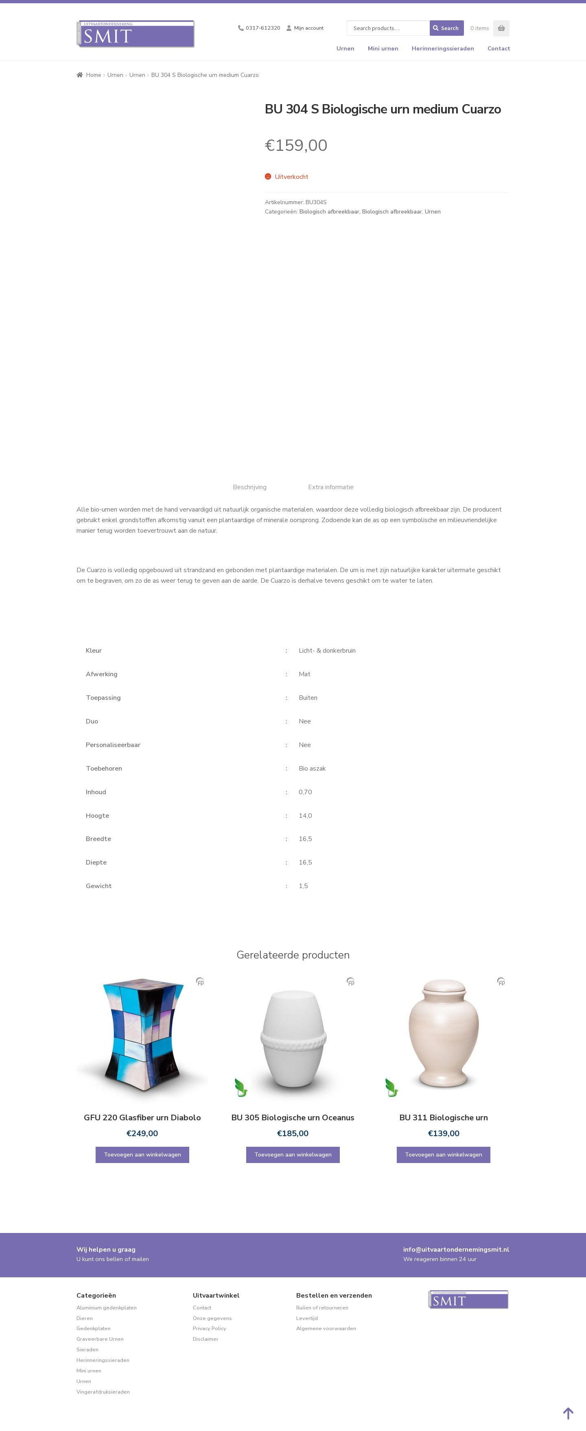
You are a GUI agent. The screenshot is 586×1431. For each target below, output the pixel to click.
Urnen (345, 48)
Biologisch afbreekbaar (329, 212)
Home (93, 75)
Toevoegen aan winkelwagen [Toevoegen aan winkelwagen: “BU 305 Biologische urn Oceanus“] (293, 1155)
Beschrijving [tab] (250, 487)
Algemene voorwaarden (326, 1328)
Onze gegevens (212, 1318)
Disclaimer (206, 1339)
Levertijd (307, 1318)
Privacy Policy (209, 1328)
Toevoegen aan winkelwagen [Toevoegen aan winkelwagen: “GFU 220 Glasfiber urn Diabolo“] (142, 1155)
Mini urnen (383, 48)
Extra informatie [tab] (331, 487)
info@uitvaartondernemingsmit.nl (456, 1249)
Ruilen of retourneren (322, 1307)
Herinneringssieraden (443, 48)
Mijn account (309, 28)
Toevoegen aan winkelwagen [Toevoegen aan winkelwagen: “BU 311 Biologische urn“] (443, 1155)
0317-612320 (263, 28)
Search (450, 28)
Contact (499, 48)
